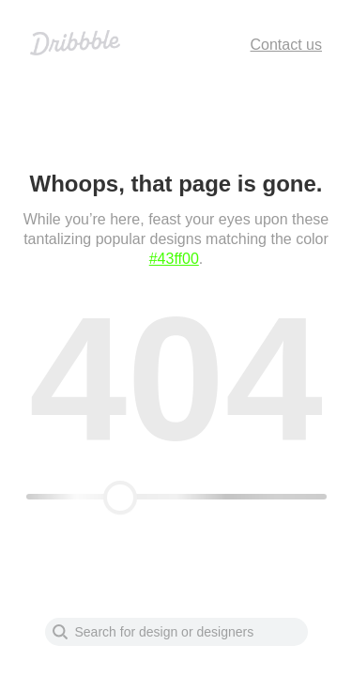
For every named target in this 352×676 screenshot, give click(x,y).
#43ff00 (174, 259)
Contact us (286, 45)
